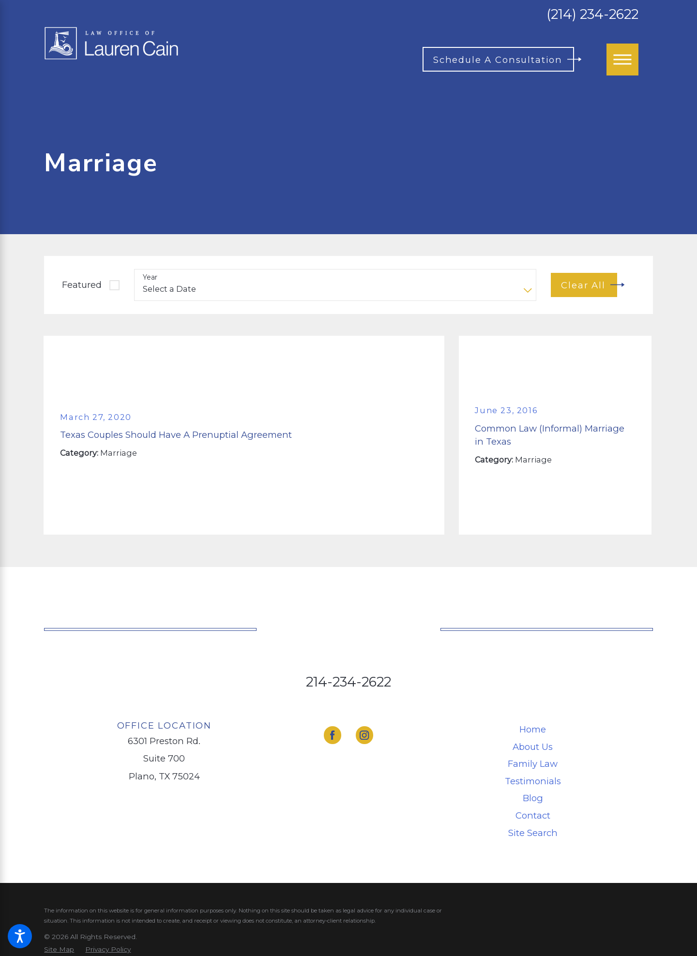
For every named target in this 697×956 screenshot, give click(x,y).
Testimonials (533, 781)
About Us (533, 746)
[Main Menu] (622, 59)
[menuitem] (532, 729)
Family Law (533, 763)
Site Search (533, 832)
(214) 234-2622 (592, 14)
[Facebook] (333, 735)
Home (532, 729)
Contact (532, 815)
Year (150, 277)
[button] (20, 936)
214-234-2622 (348, 681)
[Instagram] (365, 735)
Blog (533, 798)
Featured (82, 284)
